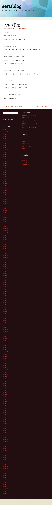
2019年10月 (5, 257)
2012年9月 (5, 394)
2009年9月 (5, 471)
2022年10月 (5, 181)
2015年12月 (5, 327)
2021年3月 (5, 224)
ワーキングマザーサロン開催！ (12, 106)
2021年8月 (5, 212)
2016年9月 (5, 311)
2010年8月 (5, 446)
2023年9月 (5, 163)
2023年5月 (5, 167)
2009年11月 (5, 466)
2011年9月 (5, 417)
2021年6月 (5, 217)
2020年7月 (5, 237)
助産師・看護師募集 (43, 106)
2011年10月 (5, 414)
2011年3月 (5, 430)
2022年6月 (5, 190)
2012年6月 (5, 401)
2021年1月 (5, 226)
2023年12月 (5, 161)
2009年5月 (5, 480)
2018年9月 (5, 275)
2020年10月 (5, 233)
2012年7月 (5, 399)
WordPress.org (25, 164)
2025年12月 (5, 132)
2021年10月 (5, 208)
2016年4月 (5, 320)
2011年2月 (5, 432)
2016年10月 (5, 309)
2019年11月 (5, 255)
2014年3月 (5, 365)
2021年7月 (5, 215)
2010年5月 (5, 453)
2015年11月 (5, 329)
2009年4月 (5, 482)
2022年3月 (5, 197)
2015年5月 (5, 340)
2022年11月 (5, 179)
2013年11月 (5, 372)
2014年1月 (5, 367)
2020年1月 (5, 251)
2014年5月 (5, 363)
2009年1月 (5, 486)
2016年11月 (5, 307)
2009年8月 (5, 473)
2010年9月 (5, 444)
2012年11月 (5, 390)
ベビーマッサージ (26, 137)
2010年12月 (5, 437)
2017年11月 (5, 286)
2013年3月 (5, 385)
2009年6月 (5, 477)
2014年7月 (5, 358)
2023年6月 (5, 165)
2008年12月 (5, 489)
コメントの (25, 162)
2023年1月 (5, 174)
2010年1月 (5, 462)
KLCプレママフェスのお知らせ (29, 127)
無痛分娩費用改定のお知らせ (29, 115)
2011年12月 (5, 410)
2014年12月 (5, 352)
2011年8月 (5, 419)
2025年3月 (5, 143)
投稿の (24, 160)
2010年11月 (5, 439)
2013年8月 (5, 378)
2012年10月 (5, 392)
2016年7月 (5, 316)
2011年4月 (5, 428)
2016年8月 (5, 313)
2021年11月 (5, 206)
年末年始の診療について (28, 117)
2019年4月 (5, 262)
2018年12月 (5, 268)
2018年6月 (5, 280)
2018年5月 (5, 282)
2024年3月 (5, 156)
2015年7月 (5, 336)
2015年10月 (5, 331)
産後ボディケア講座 (27, 146)
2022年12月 (5, 176)
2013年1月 (5, 387)
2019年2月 (5, 264)
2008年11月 (5, 491)
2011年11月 (5, 412)
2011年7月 (5, 421)
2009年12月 (5, 464)
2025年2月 (5, 145)
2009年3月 (5, 484)
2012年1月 (5, 408)
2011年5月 (5, 426)
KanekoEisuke (23, 28)
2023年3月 (5, 172)
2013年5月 (5, 383)
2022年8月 (5, 185)
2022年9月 (5, 183)
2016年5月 (5, 318)
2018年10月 (5, 273)
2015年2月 (5, 347)
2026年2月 (5, 129)
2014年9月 (5, 356)
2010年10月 (5, 441)
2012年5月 (5, 403)
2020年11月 (5, 230)
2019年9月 (5, 260)
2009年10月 (5, 468)
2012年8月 (5, 396)
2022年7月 (5, 188)
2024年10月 (5, 149)
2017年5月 (5, 298)
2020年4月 (5, 244)
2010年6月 (5, 450)
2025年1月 (5, 147)
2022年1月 (5, 201)
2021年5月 (5, 219)
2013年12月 (5, 370)
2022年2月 (5, 199)
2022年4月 (5, 194)
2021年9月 (5, 210)
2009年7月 (5, 475)
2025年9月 (5, 134)
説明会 (23, 148)
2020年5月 (5, 242)
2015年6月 (5, 338)
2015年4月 (5, 343)
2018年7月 (5, 277)
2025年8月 (5, 136)
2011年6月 (5, 423)
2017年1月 (5, 302)
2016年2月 (5, 325)
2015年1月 (5, 349)
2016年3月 (5, 322)
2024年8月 (5, 154)
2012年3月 (5, 405)
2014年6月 (5, 361)
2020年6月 (5, 239)
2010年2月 (5, 459)
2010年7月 (5, 448)
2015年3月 (5, 345)
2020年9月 (5, 235)
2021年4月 (5, 221)
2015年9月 (5, 334)
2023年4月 (5, 170)
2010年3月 (5, 457)
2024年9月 (5, 152)
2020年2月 (5, 248)
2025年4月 (5, 141)
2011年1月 (5, 435)
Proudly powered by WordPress (26, 502)
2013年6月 (5, 381)
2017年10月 (5, 289)
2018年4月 (5, 284)
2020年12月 (5, 228)
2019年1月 (5, 266)
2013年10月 (5, 374)
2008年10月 (5, 493)
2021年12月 (5, 203)
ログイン (24, 158)
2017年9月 (5, 291)
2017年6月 (5, 295)
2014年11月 (5, 354)
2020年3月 (5, 246)
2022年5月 (5, 192)
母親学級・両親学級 (27, 143)
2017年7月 (5, 293)
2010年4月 (5, 455)
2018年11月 (5, 271)
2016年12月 (5, 304)
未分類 (15, 28)
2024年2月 (5, 158)
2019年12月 (5, 253)
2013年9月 (5, 376)
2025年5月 (5, 138)
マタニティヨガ (25, 139)
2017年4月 (5, 300)
